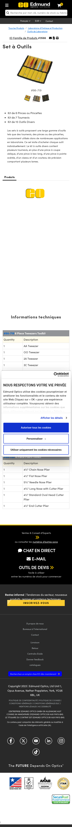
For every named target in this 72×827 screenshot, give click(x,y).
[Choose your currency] (39, 21)
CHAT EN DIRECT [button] (36, 550)
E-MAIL (36, 558)
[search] (36, 13)
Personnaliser (36, 438)
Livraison (35, 642)
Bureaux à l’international (35, 628)
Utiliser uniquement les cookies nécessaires (36, 450)
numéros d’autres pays (45, 541)
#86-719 (9, 333)
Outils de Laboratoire (37, 31)
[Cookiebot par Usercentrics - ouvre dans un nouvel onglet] (54, 374)
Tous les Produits (16, 28)
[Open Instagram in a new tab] (61, 742)
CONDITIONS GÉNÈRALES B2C (46, 703)
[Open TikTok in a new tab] (36, 753)
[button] (53, 38)
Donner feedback (35, 659)
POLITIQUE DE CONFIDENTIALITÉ (23, 700)
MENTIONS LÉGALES (28, 706)
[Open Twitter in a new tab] (23, 742)
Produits (9, 177)
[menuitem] (18, 4)
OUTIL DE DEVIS (34, 567)
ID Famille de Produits (23, 38)
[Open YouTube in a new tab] (36, 742)
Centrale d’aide (35, 653)
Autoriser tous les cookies (36, 427)
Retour (35, 648)
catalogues (35, 664)
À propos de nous (35, 623)
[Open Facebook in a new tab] (11, 742)
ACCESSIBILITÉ (44, 706)
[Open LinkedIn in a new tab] (49, 742)
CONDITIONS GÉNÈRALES (20, 703)
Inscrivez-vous (36, 603)
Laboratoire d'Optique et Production (45, 28)
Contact (49, 21)
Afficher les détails (52, 418)
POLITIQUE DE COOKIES (49, 700)
